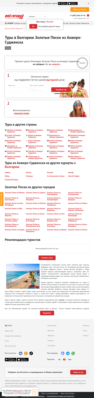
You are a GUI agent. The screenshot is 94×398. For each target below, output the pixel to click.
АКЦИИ (8, 326)
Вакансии (86, 325)
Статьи (85, 331)
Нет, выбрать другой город (49, 26)
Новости (85, 335)
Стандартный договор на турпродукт (60, 396)
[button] (14, 131)
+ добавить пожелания (61, 93)
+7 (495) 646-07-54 (77, 15)
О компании (51, 345)
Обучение (51, 331)
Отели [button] (8, 48)
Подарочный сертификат (13, 336)
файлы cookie (18, 390)
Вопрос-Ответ (52, 325)
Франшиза (51, 335)
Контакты (51, 341)
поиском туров (21, 113)
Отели (7, 341)
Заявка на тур (9, 331)
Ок (35, 392)
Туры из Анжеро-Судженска (14, 28)
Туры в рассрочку (10, 346)
